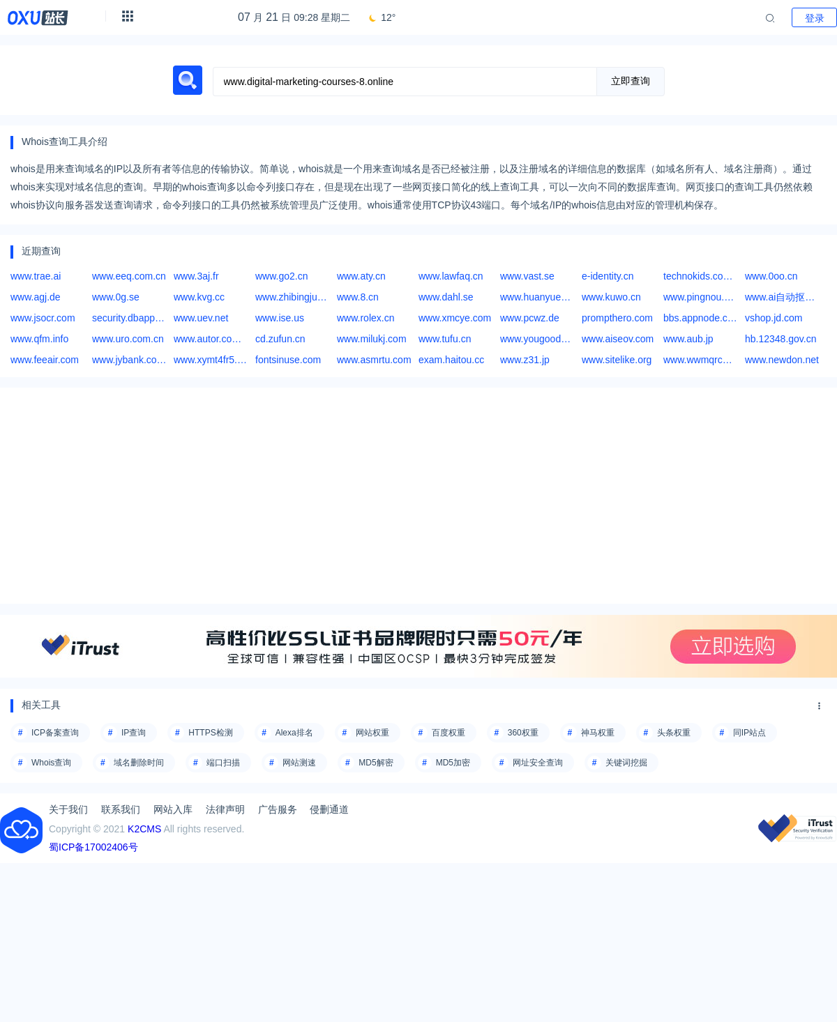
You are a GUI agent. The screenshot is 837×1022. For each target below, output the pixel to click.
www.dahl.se (446, 297)
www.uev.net (201, 317)
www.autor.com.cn (211, 338)
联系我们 (120, 809)
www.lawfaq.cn (450, 276)
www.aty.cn (361, 276)
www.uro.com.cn (128, 338)
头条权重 (674, 733)
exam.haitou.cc (451, 359)
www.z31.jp (525, 359)
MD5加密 (453, 763)
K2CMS (144, 828)
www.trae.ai (35, 276)
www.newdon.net (782, 359)
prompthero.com (617, 317)
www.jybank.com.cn (129, 359)
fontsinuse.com (288, 359)
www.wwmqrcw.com (700, 359)
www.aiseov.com (618, 338)
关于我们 (68, 809)
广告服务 (277, 809)
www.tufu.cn (444, 338)
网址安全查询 (538, 763)
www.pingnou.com (700, 297)
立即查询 (630, 80)
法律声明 (225, 809)
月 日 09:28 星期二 (294, 17)
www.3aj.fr (196, 276)
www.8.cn (358, 297)
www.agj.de (35, 297)
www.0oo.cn (771, 276)
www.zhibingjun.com (292, 297)
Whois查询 (51, 763)
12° (381, 17)
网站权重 (372, 733)
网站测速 (299, 763)
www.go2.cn (281, 276)
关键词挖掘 (626, 763)
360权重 (523, 733)
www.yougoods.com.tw (537, 338)
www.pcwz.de (529, 317)
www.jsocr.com (42, 317)
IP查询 (133, 733)
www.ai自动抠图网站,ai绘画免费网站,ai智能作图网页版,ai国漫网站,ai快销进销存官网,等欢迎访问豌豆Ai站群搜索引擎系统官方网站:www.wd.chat (782, 297)
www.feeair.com (44, 359)
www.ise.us (279, 317)
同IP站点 (749, 733)
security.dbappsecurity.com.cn (129, 317)
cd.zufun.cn (280, 338)
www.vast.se (527, 276)
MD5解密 (376, 763)
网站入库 (173, 809)
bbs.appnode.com (700, 317)
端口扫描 (223, 763)
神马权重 (597, 733)
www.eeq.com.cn (129, 276)
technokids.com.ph (700, 276)
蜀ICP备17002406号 (93, 847)
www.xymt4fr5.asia (211, 359)
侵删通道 (329, 809)
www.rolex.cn (365, 317)
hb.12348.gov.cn (781, 338)
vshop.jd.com (773, 317)
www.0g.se (116, 297)
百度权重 (448, 733)
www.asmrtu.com (374, 359)
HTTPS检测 (210, 733)
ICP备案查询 (55, 733)
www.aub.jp (688, 338)
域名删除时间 (139, 763)
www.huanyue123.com (537, 297)
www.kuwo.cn (611, 297)
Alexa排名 (294, 733)
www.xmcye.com (454, 317)
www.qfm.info (39, 338)
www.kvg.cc (199, 297)
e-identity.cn (607, 276)
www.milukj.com (372, 338)
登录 (814, 18)
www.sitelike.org (616, 359)
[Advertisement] (418, 495)
